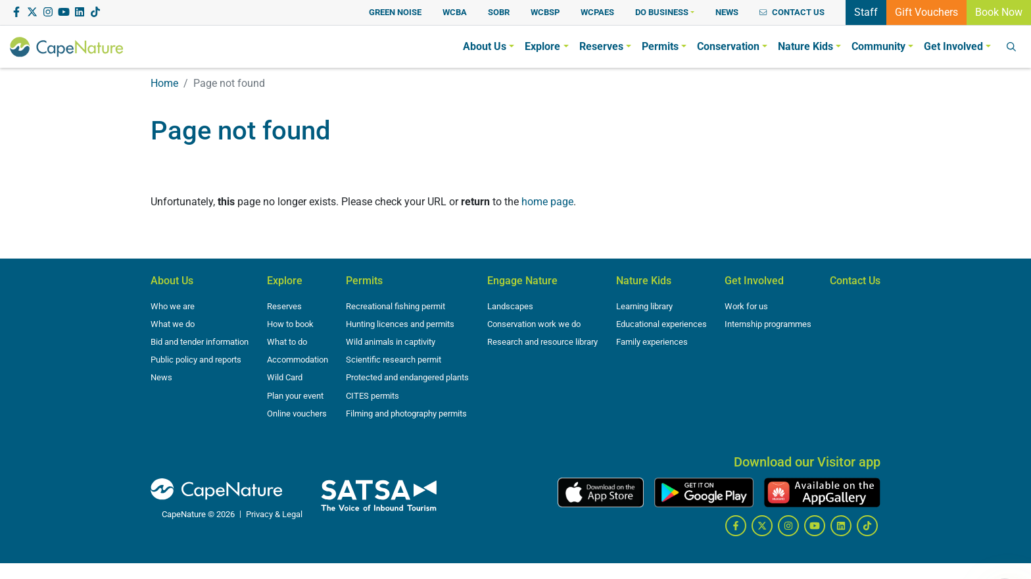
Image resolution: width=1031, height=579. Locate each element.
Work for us (746, 306)
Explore (284, 280)
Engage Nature (522, 280)
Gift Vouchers (926, 11)
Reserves (284, 306)
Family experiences (652, 342)
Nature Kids (643, 280)
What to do (287, 342)
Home (164, 83)
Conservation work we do (534, 324)
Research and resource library (542, 342)
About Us (172, 280)
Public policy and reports (196, 360)
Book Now (998, 11)
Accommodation (297, 360)
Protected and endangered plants (407, 377)
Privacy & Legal (274, 514)
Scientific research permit (393, 360)
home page (547, 201)
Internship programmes (768, 324)
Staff (866, 11)
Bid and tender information (200, 342)
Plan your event (295, 396)
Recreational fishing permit (395, 306)
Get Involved (754, 280)
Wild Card (284, 377)
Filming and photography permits (406, 413)
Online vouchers (297, 413)
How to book (290, 324)
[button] (664, 12)
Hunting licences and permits (400, 324)
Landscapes (510, 306)
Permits (364, 280)
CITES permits (372, 396)
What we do (173, 324)
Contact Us (855, 280)
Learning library (644, 306)
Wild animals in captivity (390, 342)
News (161, 377)
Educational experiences (661, 324)
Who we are (173, 306)
